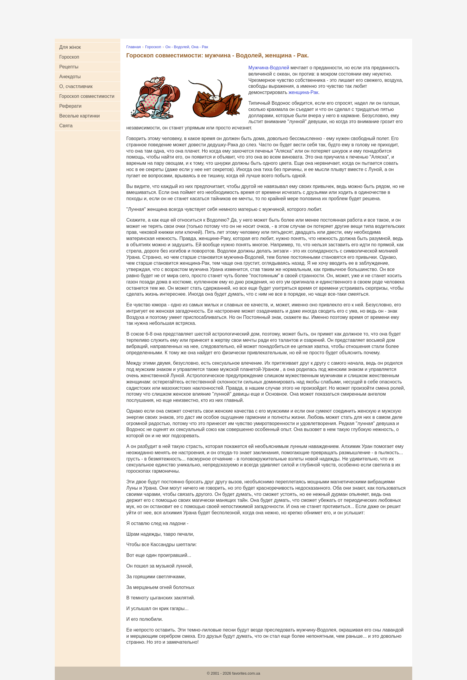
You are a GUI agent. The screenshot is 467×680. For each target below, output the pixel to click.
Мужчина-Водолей (268, 67)
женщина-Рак (303, 92)
